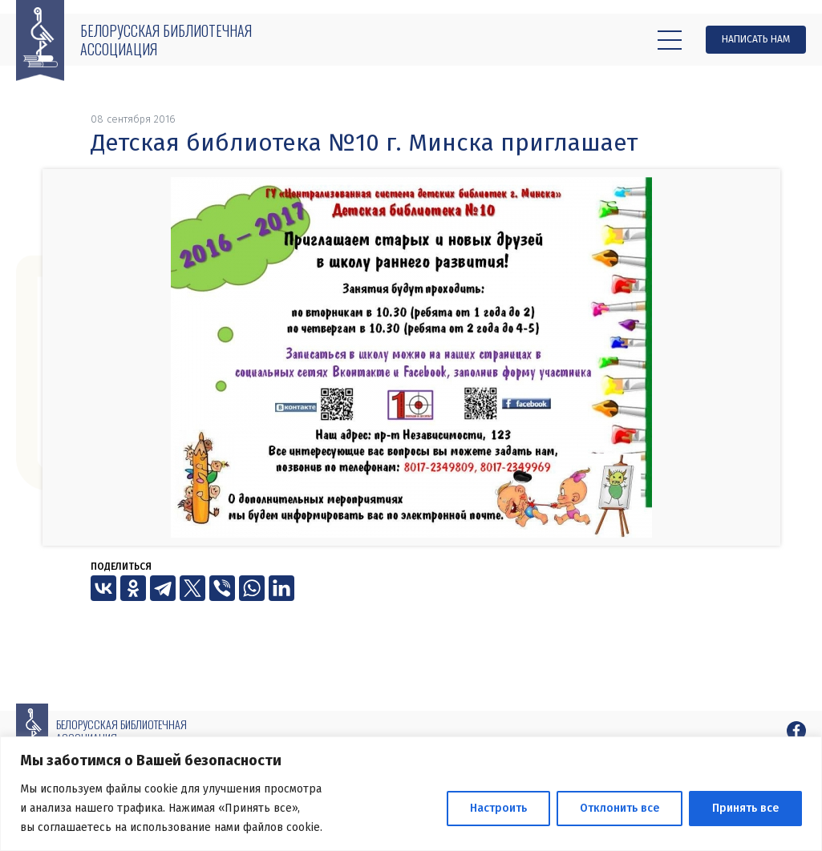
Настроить (498, 808)
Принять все (745, 808)
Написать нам (756, 39)
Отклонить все (619, 808)
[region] (411, 793)
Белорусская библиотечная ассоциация (166, 39)
